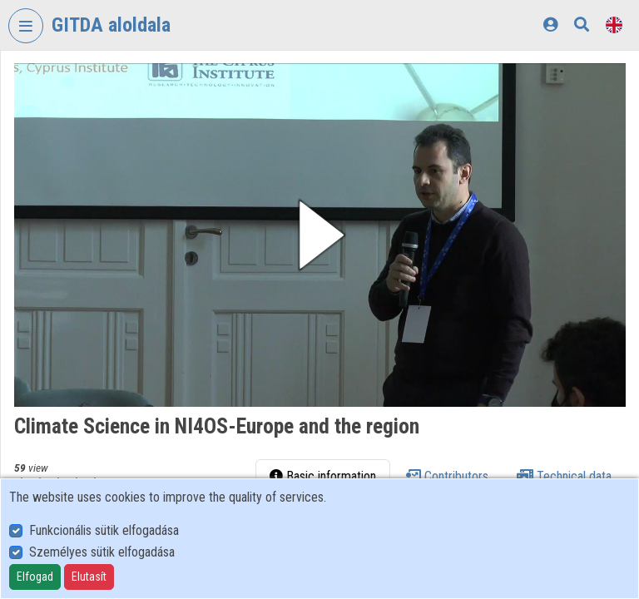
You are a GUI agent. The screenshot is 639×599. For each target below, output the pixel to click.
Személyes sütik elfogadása (102, 552)
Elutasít (89, 576)
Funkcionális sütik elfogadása (104, 530)
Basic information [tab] (323, 476)
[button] (320, 235)
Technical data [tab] (564, 476)
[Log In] (550, 24)
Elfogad (35, 576)
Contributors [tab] (446, 476)
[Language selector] (614, 24)
